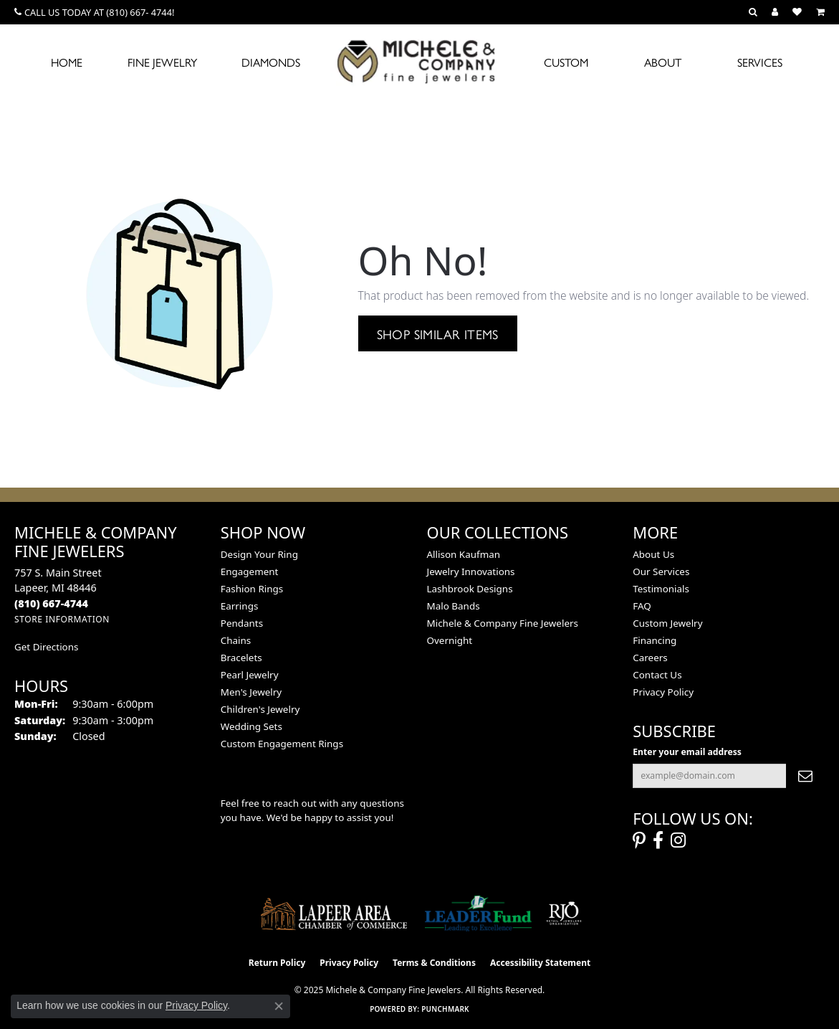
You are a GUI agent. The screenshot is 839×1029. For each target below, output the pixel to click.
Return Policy (277, 963)
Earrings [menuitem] (240, 605)
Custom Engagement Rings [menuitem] (282, 743)
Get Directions (46, 646)
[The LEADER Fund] (478, 913)
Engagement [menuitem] (250, 571)
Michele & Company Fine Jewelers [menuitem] (502, 623)
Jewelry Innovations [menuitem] (471, 571)
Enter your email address (687, 752)
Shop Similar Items (438, 333)
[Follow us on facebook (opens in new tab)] (658, 840)
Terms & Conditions (434, 963)
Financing (654, 640)
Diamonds (270, 62)
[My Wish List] (797, 12)
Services (759, 62)
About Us (653, 554)
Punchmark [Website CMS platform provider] (445, 1009)
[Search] (753, 12)
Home (66, 62)
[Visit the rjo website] (564, 913)
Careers (650, 657)
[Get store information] (62, 619)
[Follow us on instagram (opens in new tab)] (678, 840)
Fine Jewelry (162, 62)
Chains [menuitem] (236, 640)
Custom (566, 62)
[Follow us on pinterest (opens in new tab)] (639, 840)
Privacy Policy (663, 692)
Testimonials (661, 588)
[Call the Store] (51, 603)
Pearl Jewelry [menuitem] (250, 674)
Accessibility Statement (540, 963)
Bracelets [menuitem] (241, 657)
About (662, 62)
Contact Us (657, 674)
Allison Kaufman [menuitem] (464, 554)
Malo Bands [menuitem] (453, 605)
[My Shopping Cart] (820, 12)
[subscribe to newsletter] (805, 776)
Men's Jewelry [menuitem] (251, 692)
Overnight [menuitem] (450, 640)
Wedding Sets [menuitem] (251, 726)
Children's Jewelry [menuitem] (260, 709)
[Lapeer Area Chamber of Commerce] (334, 913)
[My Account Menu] (775, 12)
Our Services (661, 571)
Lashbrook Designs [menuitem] (470, 588)
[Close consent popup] (278, 1006)
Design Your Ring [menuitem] (259, 554)
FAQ (642, 605)
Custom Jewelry (667, 623)
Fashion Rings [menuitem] (252, 588)
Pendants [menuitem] (242, 623)
